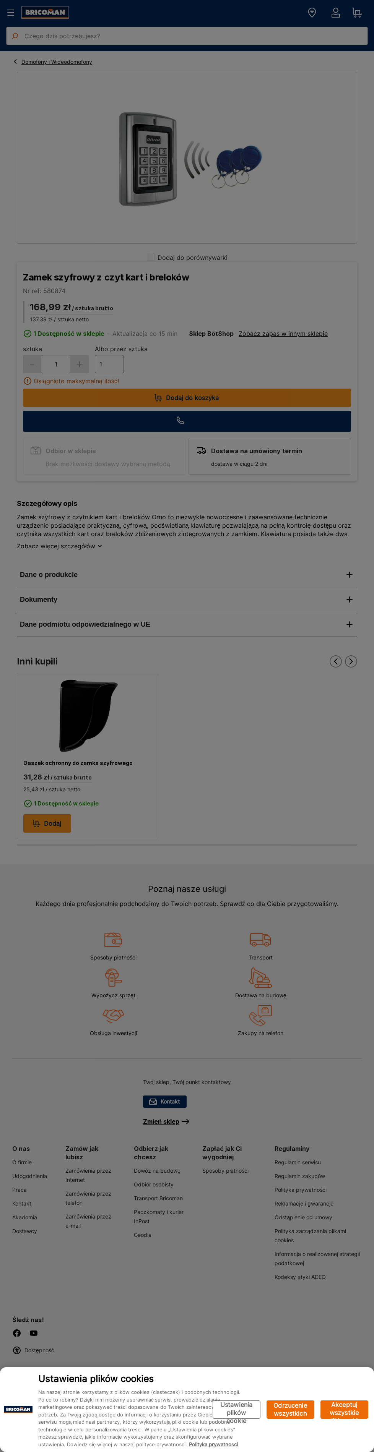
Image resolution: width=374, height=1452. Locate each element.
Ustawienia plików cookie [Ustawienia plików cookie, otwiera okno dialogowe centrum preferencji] (236, 1410)
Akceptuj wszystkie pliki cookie (344, 1410)
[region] (187, 1409)
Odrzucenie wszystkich (290, 1409)
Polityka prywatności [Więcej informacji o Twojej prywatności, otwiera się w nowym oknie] (213, 1444)
